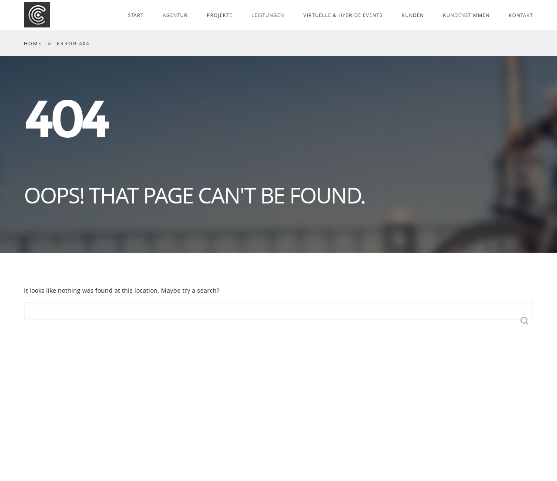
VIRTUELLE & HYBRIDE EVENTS (343, 15)
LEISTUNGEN (268, 15)
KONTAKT (521, 15)
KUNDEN (413, 15)
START (136, 15)
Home (33, 43)
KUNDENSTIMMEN (466, 15)
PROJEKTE (219, 15)
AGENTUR (175, 15)
